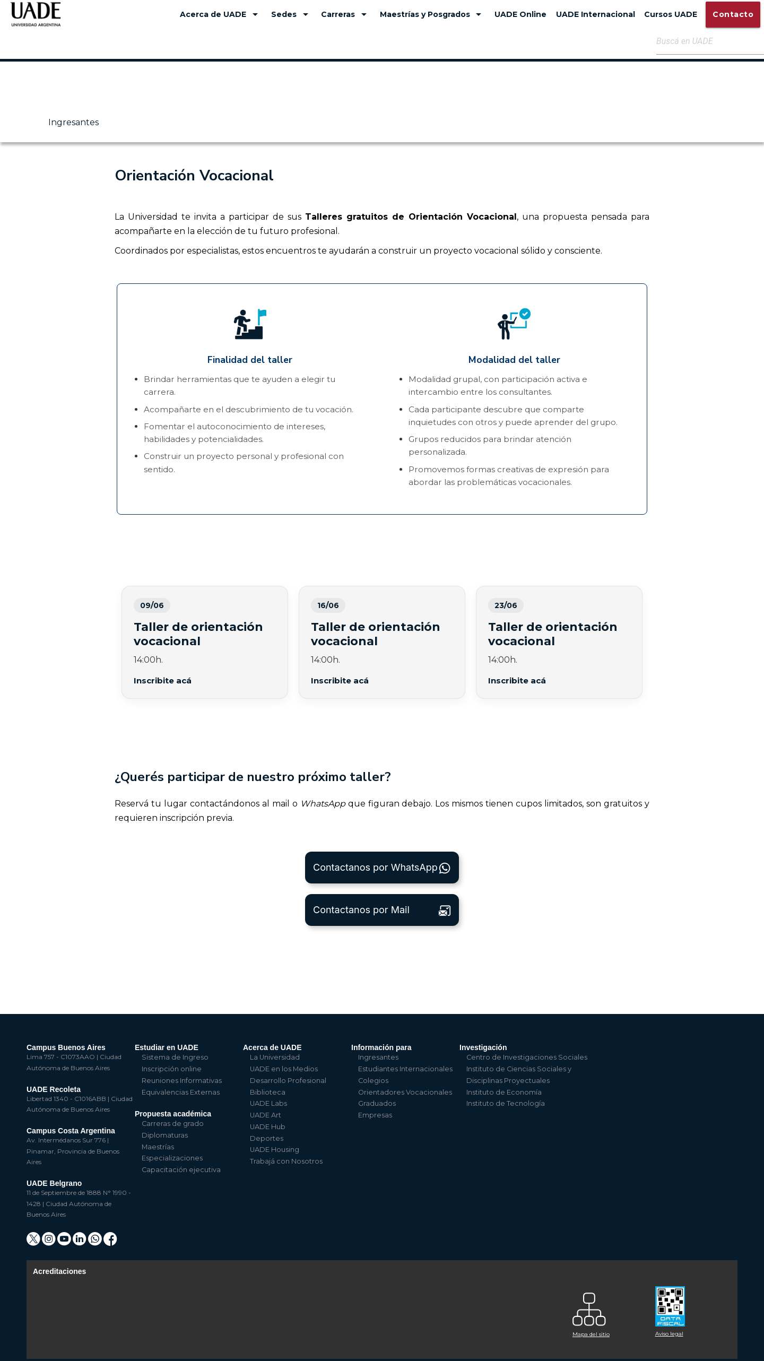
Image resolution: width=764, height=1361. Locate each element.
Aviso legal (669, 1333)
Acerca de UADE (221, 14)
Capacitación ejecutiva (181, 1170)
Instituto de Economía (504, 1092)
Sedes (291, 14)
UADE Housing (274, 1150)
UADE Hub (267, 1127)
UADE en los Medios (284, 1069)
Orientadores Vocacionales (405, 1092)
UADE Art (265, 1115)
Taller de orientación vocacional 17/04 (559, 642)
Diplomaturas (165, 1135)
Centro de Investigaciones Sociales (526, 1057)
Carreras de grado (173, 1124)
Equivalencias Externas (181, 1092)
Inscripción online (172, 1069)
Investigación (483, 1047)
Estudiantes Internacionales (405, 1069)
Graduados (377, 1103)
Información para (381, 1047)
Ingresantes (73, 122)
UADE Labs (268, 1103)
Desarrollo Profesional (288, 1081)
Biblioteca (267, 1092)
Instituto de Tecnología (505, 1103)
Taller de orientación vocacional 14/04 (382, 642)
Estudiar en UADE (166, 1047)
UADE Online (520, 14)
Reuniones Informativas (182, 1081)
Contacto (733, 14)
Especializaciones (172, 1158)
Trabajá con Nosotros (286, 1161)
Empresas (375, 1115)
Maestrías (158, 1147)
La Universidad (275, 1057)
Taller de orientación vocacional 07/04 (205, 642)
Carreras (345, 14)
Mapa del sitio (591, 1334)
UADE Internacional (595, 14)
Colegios (373, 1081)
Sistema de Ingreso (175, 1057)
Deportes (266, 1138)
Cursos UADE (670, 14)
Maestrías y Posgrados (432, 14)
